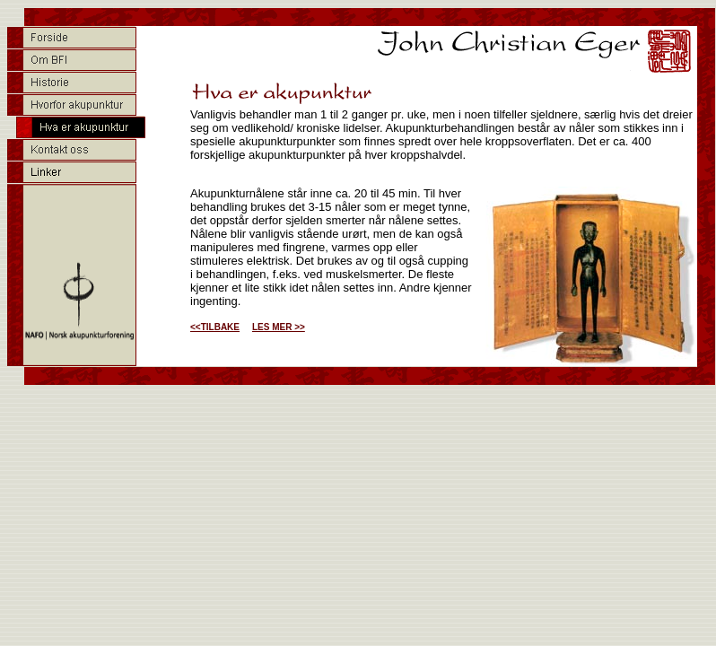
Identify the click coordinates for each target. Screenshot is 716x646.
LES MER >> (278, 327)
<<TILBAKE (215, 327)
